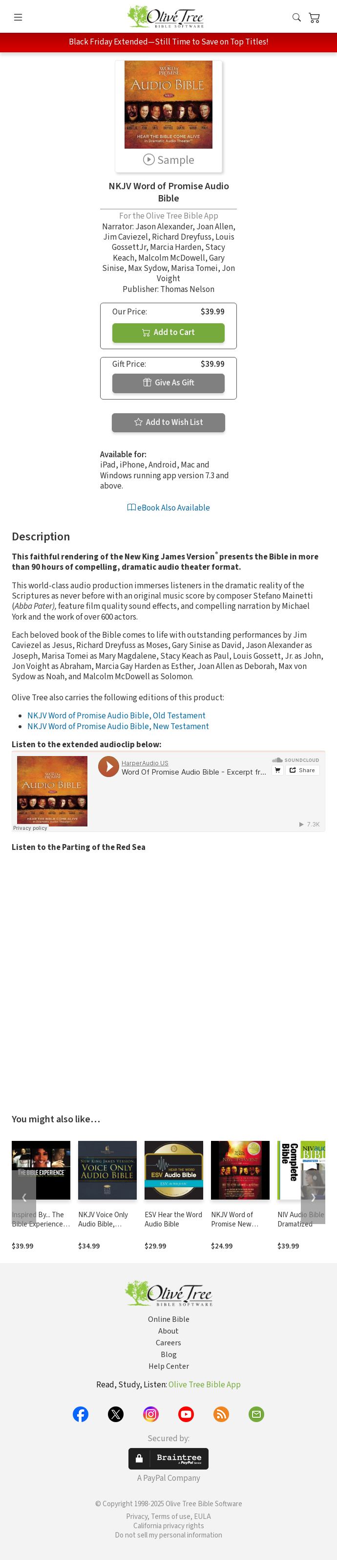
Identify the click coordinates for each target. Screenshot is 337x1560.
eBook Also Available (168, 508)
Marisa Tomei (194, 268)
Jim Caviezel (125, 237)
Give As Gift (168, 383)
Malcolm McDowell (171, 258)
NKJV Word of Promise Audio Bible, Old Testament (116, 716)
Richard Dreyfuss (181, 237)
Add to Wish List (168, 422)
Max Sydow (147, 268)
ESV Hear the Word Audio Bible (173, 1219)
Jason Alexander (163, 227)
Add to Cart (168, 332)
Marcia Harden (175, 247)
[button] (297, 18)
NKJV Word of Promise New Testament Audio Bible (237, 1229)
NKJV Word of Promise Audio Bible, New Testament (118, 727)
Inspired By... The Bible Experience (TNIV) (38, 1224)
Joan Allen (214, 227)
